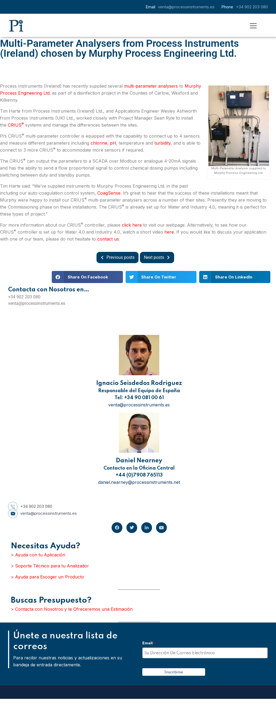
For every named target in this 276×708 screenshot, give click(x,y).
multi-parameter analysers (151, 86)
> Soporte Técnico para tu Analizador (50, 565)
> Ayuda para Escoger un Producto (47, 577)
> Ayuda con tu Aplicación (38, 554)
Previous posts (116, 257)
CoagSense (108, 193)
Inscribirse (173, 672)
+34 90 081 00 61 (144, 397)
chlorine (99, 143)
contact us (108, 239)
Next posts (158, 257)
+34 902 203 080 (252, 6)
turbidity (162, 143)
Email (148, 643)
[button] (87, 277)
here (169, 232)
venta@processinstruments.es (186, 6)
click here (132, 225)
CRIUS (16, 125)
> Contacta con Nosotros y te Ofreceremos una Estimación (72, 609)
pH (113, 143)
